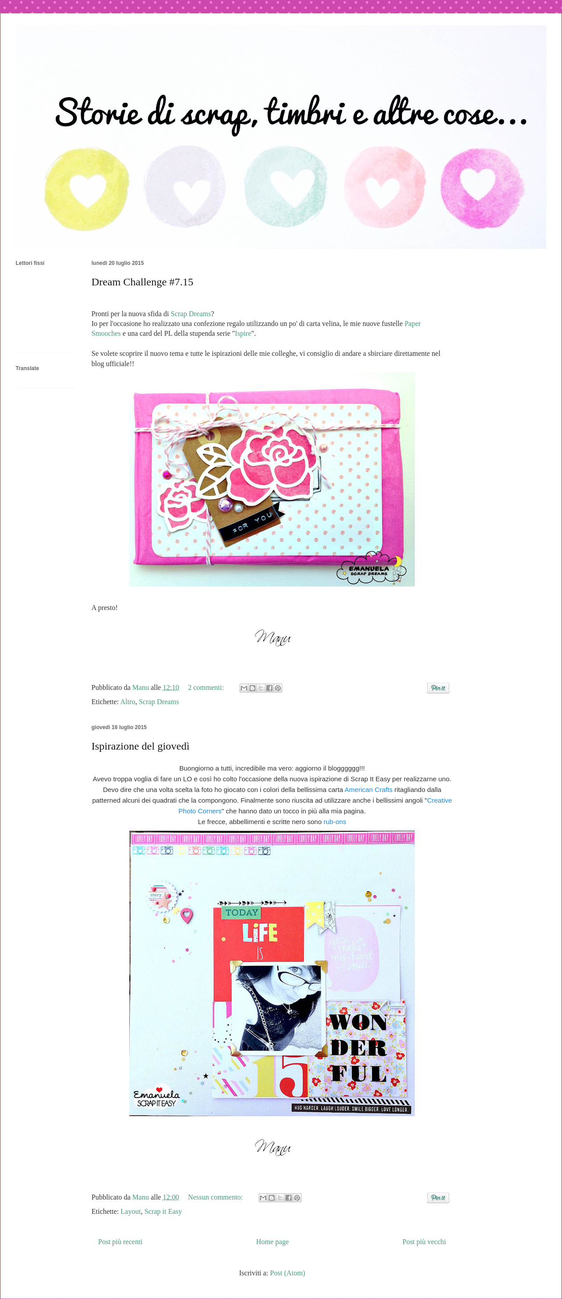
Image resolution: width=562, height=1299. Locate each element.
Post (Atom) (287, 1273)
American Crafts (369, 789)
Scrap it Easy (163, 1211)
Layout (130, 1211)
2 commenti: (206, 687)
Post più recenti (120, 1241)
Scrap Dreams (191, 314)
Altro (127, 701)
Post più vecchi (424, 1241)
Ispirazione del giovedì (140, 746)
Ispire (243, 333)
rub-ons (334, 821)
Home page (272, 1241)
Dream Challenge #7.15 (142, 282)
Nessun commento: (216, 1197)
